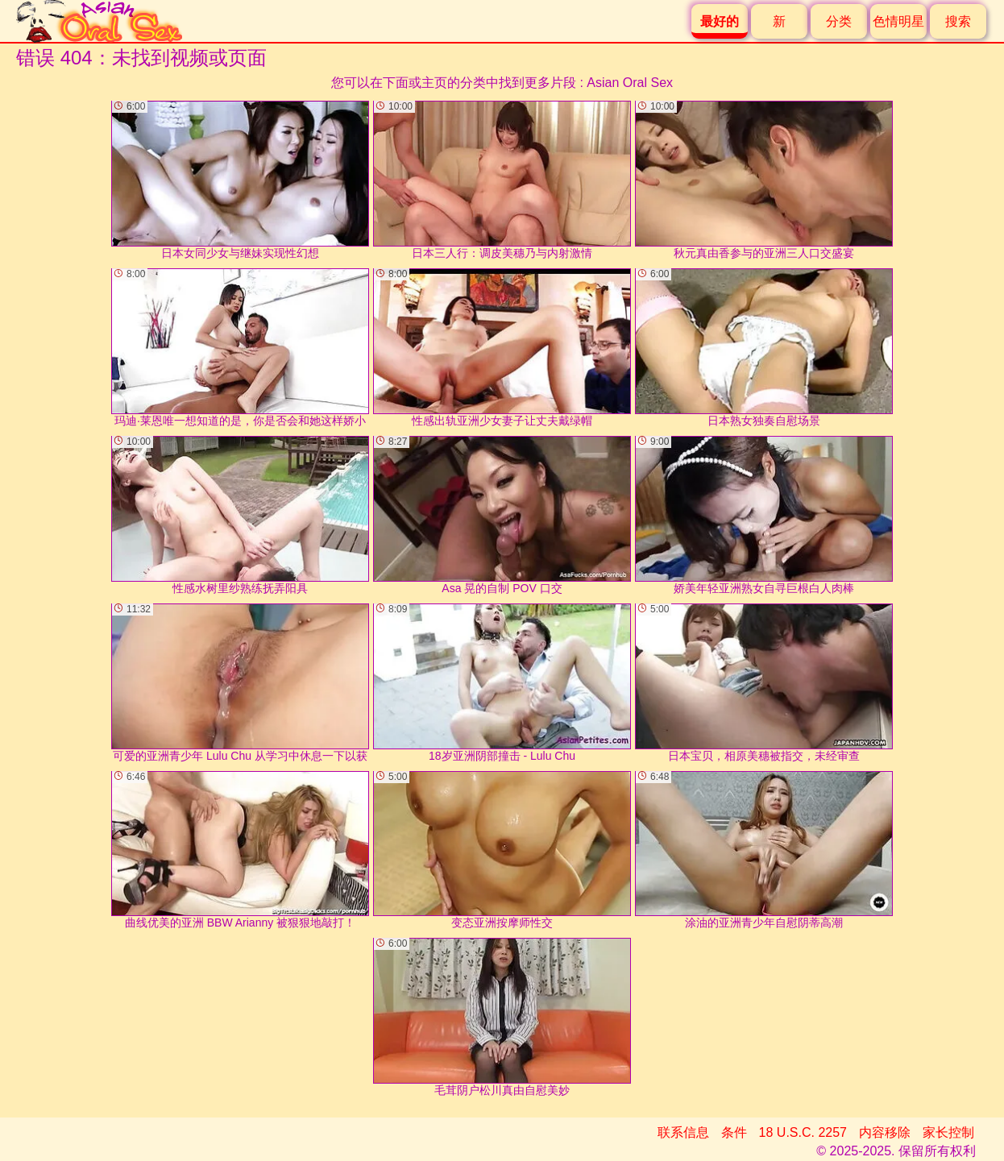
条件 (734, 1132)
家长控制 (948, 1132)
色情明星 (898, 21)
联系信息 (683, 1132)
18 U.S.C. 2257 (803, 1132)
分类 (839, 21)
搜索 (958, 21)
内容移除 (885, 1132)
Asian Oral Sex (630, 82)
